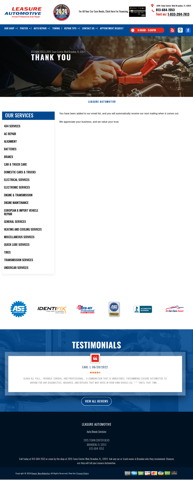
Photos (24, 28)
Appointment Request (111, 28)
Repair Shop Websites (40, 475)
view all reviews (96, 403)
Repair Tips (70, 28)
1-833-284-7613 (178, 13)
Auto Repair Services (96, 433)
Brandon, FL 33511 (77, 52)
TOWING (56, 28)
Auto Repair (40, 28)
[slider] (95, 374)
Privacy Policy (82, 475)
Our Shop (9, 28)
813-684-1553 (165, 9)
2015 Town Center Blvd (57, 52)
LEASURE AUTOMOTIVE (102, 103)
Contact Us (88, 28)
